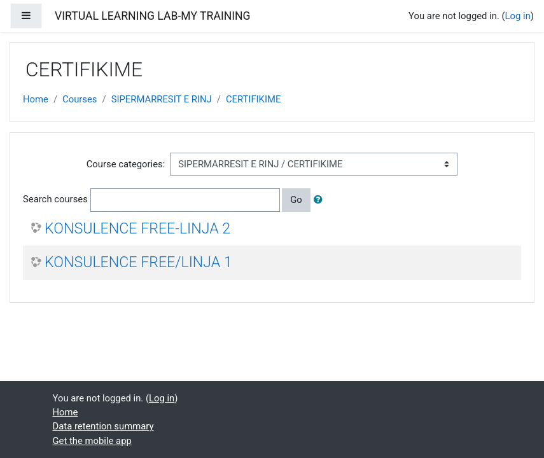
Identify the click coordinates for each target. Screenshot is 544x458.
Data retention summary (103, 426)
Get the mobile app (92, 441)
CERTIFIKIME (253, 99)
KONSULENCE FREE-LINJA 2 (137, 228)
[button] (320, 199)
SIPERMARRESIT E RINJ (161, 99)
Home (35, 99)
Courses (79, 99)
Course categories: (126, 164)
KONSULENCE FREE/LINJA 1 (138, 262)
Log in (518, 16)
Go (296, 199)
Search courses (55, 199)
